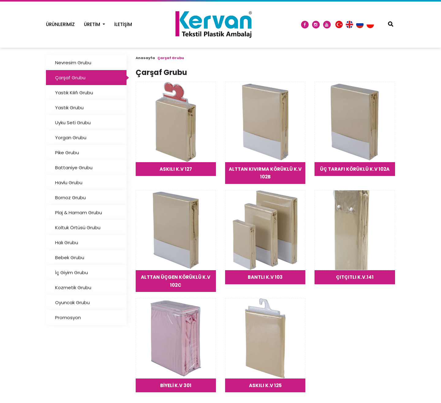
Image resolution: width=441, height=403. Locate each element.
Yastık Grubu (69, 107)
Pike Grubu (67, 152)
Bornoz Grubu (70, 197)
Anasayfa (145, 57)
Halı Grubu (66, 242)
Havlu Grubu (68, 182)
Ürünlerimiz (60, 24)
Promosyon (68, 317)
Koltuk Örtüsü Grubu (77, 227)
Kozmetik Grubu (73, 287)
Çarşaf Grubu (70, 77)
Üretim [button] (92, 24)
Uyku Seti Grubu (73, 122)
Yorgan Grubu (70, 137)
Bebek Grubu (69, 257)
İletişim (123, 24)
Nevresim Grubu (73, 62)
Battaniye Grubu (73, 167)
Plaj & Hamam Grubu (78, 212)
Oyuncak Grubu (72, 302)
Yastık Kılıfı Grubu (74, 92)
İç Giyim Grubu (71, 272)
